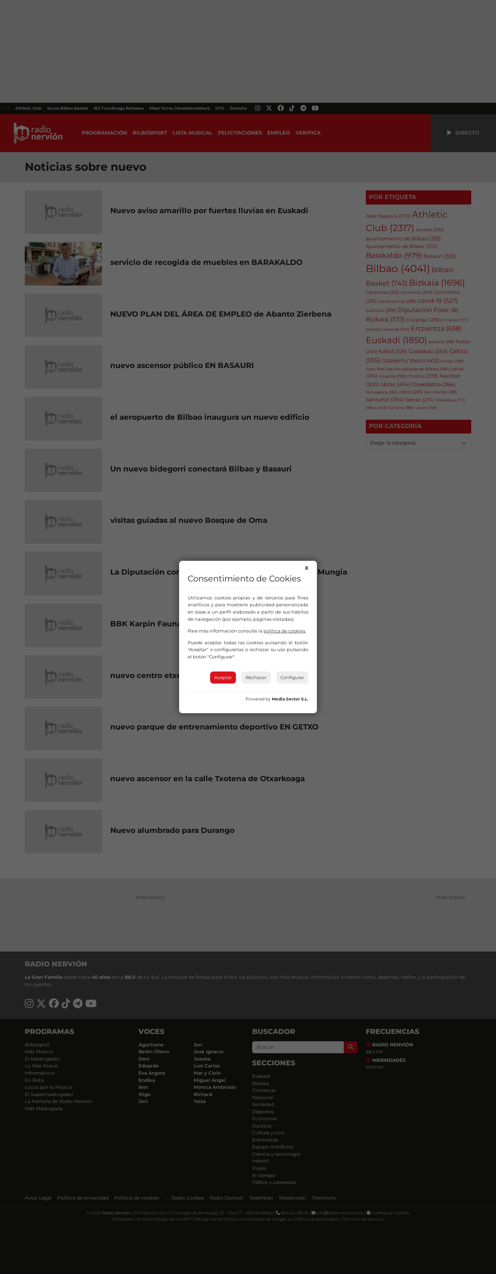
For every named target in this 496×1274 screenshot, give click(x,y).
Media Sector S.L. (290, 698)
